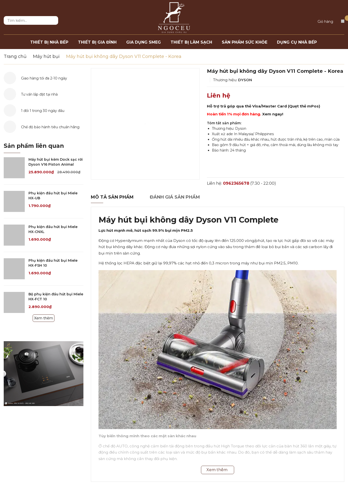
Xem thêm (43, 318)
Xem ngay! (272, 114)
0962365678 (236, 183)
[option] (145, 124)
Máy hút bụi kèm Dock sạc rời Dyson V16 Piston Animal (55, 162)
